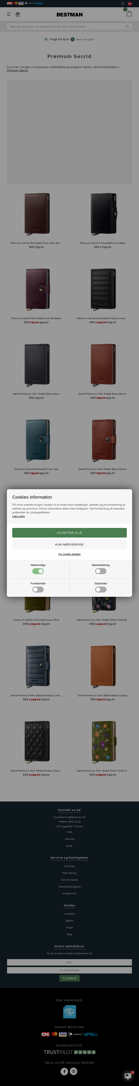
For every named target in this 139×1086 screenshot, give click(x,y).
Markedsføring (100, 568)
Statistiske (100, 587)
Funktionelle (38, 587)
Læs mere (18, 516)
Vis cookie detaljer (69, 554)
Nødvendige (38, 568)
